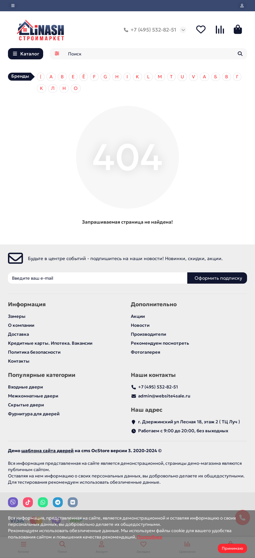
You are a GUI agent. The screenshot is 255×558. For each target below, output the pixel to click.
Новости (140, 325)
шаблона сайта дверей (47, 451)
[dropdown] (13, 5)
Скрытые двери (26, 405)
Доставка (18, 334)
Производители (148, 334)
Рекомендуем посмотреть (160, 343)
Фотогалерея (145, 352)
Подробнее (149, 537)
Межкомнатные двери (33, 396)
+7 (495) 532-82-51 (148, 30)
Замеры (17, 316)
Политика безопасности (34, 352)
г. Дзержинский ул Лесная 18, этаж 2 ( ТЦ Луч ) (189, 422)
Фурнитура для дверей (33, 414)
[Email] (97, 278)
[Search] (155, 54)
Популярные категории (41, 375)
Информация (27, 304)
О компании (21, 325)
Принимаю (232, 548)
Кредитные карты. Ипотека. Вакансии (50, 343)
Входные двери (25, 387)
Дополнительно (154, 304)
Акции (138, 316)
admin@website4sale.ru (164, 396)
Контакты (19, 361)
